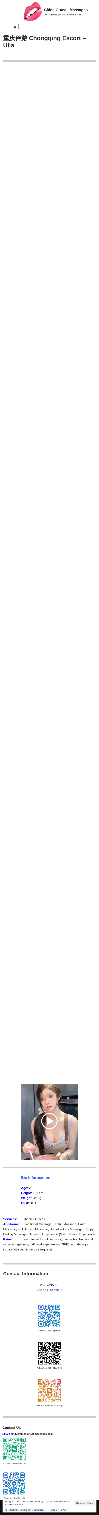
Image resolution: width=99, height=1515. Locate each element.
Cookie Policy (62, 1510)
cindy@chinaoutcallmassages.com (32, 1434)
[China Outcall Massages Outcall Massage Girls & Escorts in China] (55, 11)
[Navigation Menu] (15, 26)
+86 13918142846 (49, 1290)
